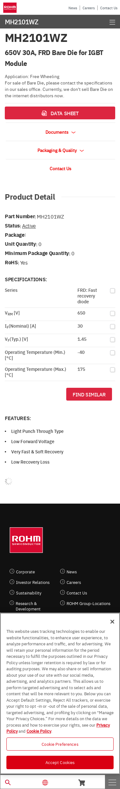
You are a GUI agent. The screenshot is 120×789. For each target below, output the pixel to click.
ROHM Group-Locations (88, 603)
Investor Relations (33, 582)
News (72, 7)
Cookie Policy (39, 731)
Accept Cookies (60, 762)
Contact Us (108, 7)
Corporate (25, 571)
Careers (89, 7)
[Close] (112, 622)
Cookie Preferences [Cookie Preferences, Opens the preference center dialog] (60, 744)
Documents (60, 131)
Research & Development (28, 606)
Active (29, 225)
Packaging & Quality (60, 150)
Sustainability (28, 592)
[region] (60, 693)
